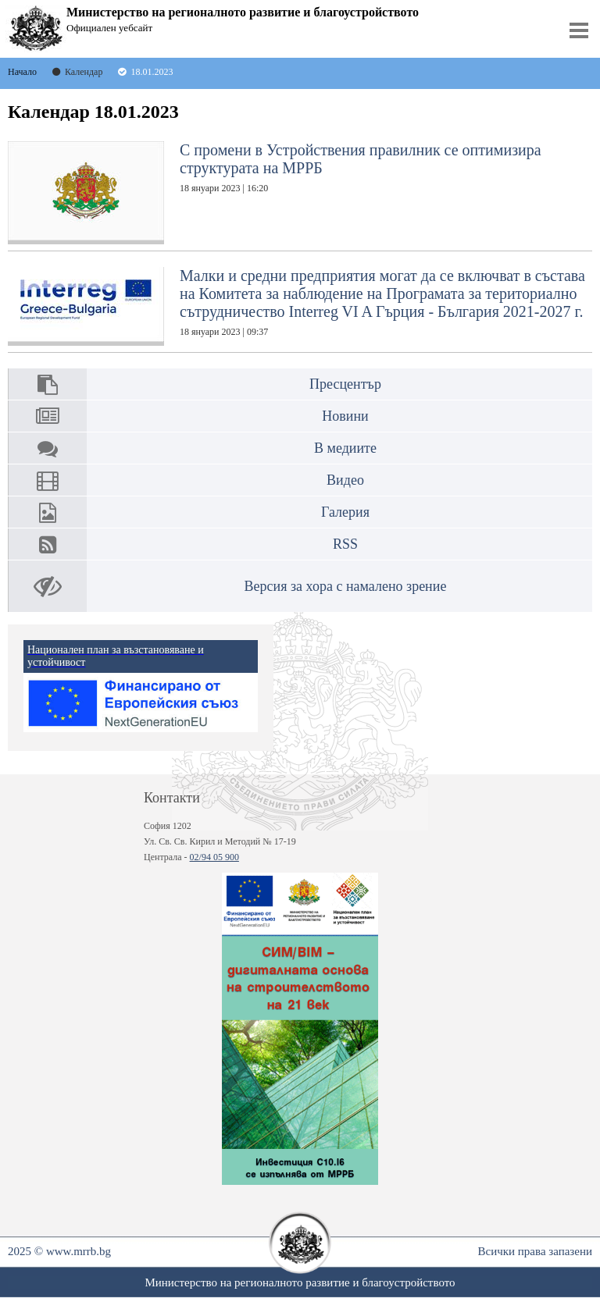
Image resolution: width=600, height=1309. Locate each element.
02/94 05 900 (214, 857)
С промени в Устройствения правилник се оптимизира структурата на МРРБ (274, 192)
